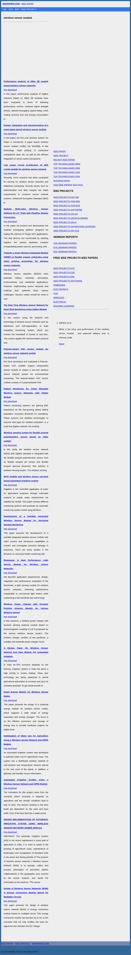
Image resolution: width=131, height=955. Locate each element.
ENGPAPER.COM (40, 943)
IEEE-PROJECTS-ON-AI (65, 222)
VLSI (55, 293)
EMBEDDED (59, 285)
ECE (11, 9)
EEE (17, 9)
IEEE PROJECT (28, 9)
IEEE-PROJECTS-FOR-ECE (66, 205)
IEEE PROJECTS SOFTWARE (67, 210)
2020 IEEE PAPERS (62, 185)
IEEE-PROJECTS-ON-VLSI (66, 230)
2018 (80, 185)
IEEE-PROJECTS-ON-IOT (65, 214)
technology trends (61, 180)
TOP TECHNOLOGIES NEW (66, 164)
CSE (4, 9)
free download (26, 85)
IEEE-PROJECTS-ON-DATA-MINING (70, 218)
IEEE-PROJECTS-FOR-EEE (66, 201)
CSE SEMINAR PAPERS (65, 243)
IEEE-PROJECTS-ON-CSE (66, 197)
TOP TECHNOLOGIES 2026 (66, 168)
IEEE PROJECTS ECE (64, 268)
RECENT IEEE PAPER (64, 159)
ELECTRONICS (60, 289)
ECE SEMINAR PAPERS (65, 247)
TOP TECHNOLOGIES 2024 (66, 176)
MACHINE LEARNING (63, 306)
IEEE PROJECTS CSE (64, 272)
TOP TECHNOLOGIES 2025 (66, 172)
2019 (75, 185)
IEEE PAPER (27, 4)
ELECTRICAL (59, 302)
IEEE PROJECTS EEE (64, 276)
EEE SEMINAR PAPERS (65, 251)
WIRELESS (58, 297)
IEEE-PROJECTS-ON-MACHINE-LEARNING (74, 226)
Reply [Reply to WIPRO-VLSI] (61, 344)
